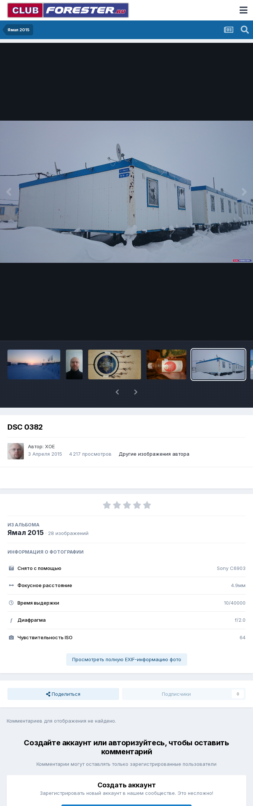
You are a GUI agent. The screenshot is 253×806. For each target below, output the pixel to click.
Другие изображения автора (154, 454)
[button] (117, 392)
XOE (50, 446)
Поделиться (63, 694)
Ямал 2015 (25, 532)
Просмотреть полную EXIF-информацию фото (126, 659)
